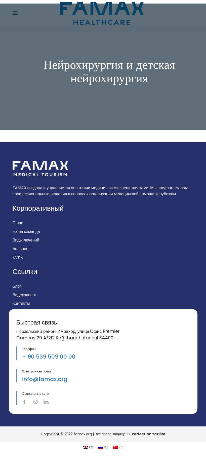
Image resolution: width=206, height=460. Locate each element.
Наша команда (26, 231)
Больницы (22, 249)
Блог (17, 286)
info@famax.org (44, 379)
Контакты (21, 303)
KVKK (18, 257)
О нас (18, 223)
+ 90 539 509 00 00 (48, 357)
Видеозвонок (25, 295)
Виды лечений (26, 240)
